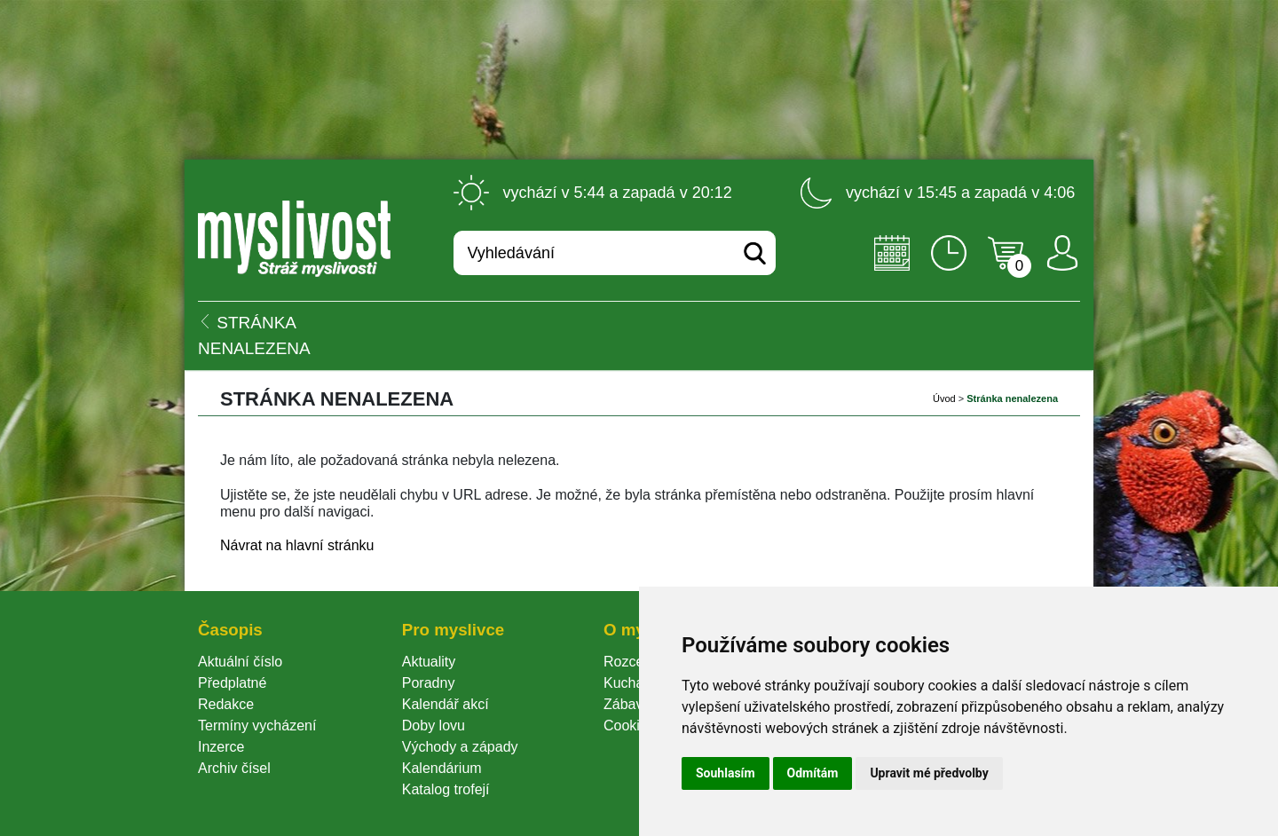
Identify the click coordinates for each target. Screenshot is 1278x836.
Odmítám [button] (813, 773)
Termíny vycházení (257, 725)
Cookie (629, 725)
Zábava (627, 704)
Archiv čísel (234, 768)
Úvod (944, 398)
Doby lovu (433, 725)
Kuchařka (634, 682)
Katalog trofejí (446, 789)
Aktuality (428, 661)
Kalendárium (442, 768)
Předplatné (232, 682)
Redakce (226, 704)
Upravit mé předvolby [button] (929, 773)
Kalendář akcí (445, 704)
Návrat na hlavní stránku (297, 545)
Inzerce (221, 746)
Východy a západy (460, 746)
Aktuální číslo (240, 661)
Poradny (428, 682)
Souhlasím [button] (725, 773)
